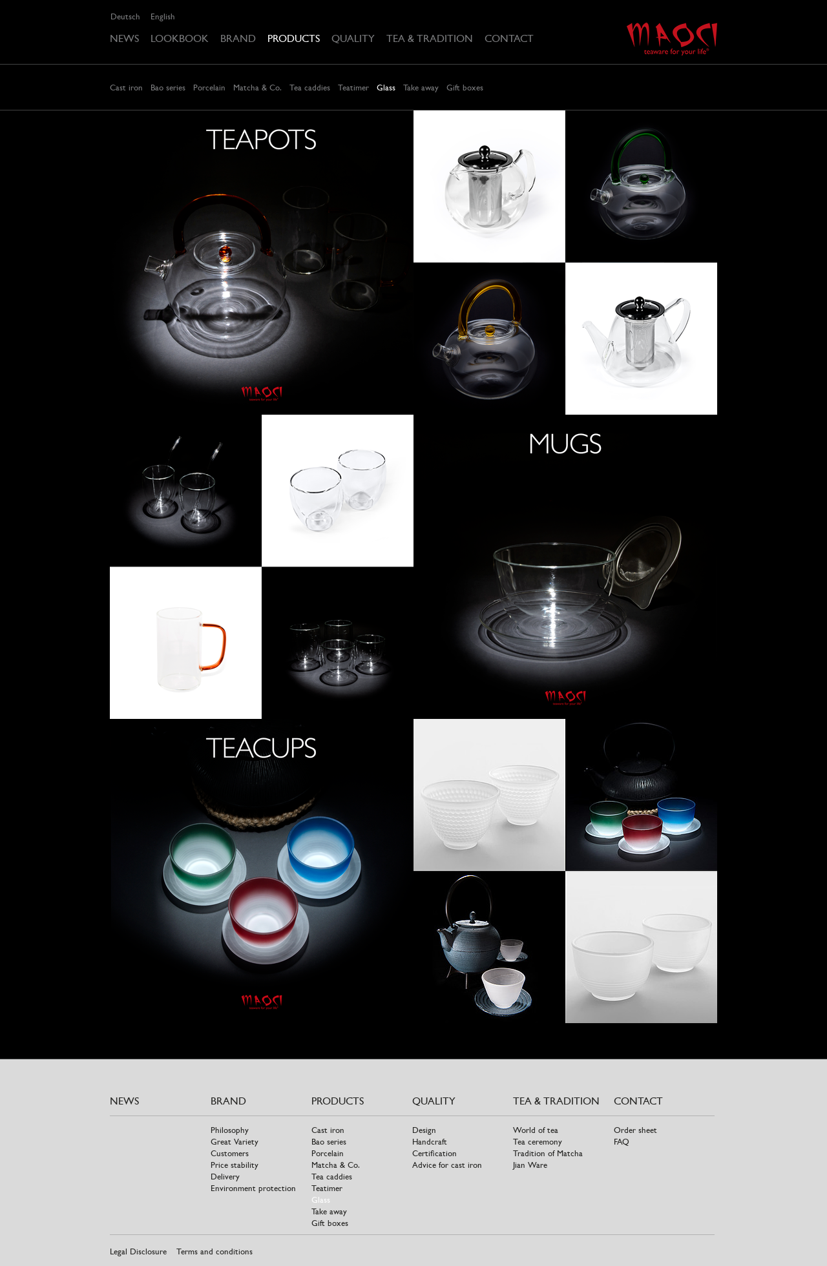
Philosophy (230, 1130)
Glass (386, 87)
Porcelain (209, 87)
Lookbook (180, 38)
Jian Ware (530, 1165)
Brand (238, 38)
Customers (230, 1153)
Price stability (234, 1165)
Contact (509, 38)
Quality (353, 38)
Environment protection (253, 1188)
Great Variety (234, 1142)
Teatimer (353, 87)
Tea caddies (309, 87)
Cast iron (126, 87)
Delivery (225, 1176)
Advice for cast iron (447, 1165)
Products (293, 38)
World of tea (535, 1130)
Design (424, 1130)
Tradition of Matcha (548, 1153)
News (124, 38)
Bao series (168, 87)
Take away (421, 87)
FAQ (621, 1142)
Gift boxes (464, 87)
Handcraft (429, 1142)
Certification (434, 1153)
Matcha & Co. (257, 87)
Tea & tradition (429, 38)
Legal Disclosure (138, 1251)
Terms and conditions (214, 1251)
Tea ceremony (537, 1142)
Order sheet (635, 1130)
